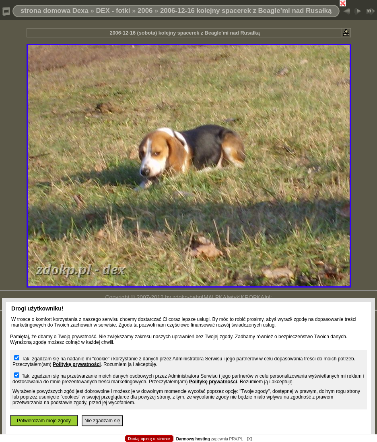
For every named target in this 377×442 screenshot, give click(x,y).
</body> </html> (189, 40)
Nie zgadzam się (102, 420)
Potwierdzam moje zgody (44, 420)
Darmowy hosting (193, 439)
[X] (249, 439)
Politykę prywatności (77, 364)
